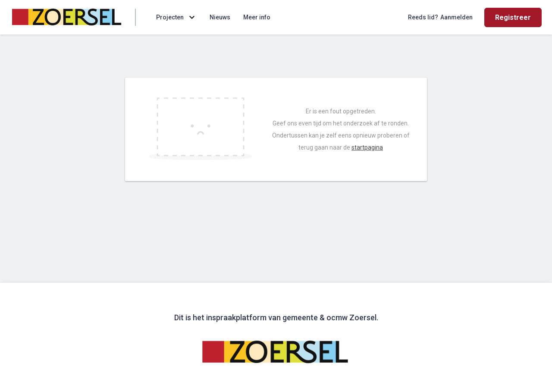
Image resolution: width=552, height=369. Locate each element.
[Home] (67, 17)
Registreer (513, 17)
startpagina (367, 147)
